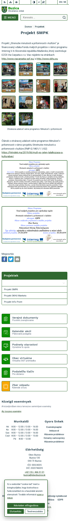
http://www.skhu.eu (47, 58)
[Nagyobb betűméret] (43, 2)
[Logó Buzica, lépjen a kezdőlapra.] (34, 9)
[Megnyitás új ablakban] (63, 283)
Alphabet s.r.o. (44, 507)
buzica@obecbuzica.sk (34, 475)
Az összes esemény (11, 411)
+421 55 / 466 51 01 (34, 472)
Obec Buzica (42, 510)
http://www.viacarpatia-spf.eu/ (18, 58)
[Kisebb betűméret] (39, 2)
